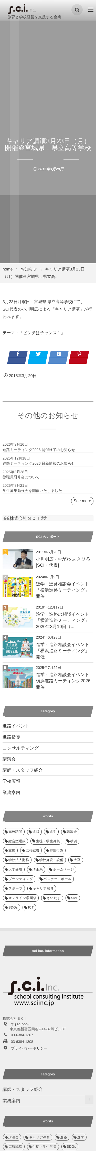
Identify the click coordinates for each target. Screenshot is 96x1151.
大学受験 (15, 869)
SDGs (13, 907)
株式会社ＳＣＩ (24, 518)
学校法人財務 (18, 860)
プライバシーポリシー (29, 1048)
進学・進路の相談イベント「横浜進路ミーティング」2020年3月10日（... (62, 620)
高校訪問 (15, 832)
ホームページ (63, 869)
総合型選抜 (17, 841)
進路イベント (16, 725)
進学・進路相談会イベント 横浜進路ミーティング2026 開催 (63, 680)
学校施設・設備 (51, 860)
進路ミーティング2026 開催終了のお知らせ (39, 452)
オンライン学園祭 (22, 898)
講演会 (9, 759)
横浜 (73, 841)
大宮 (77, 860)
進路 (36, 832)
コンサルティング (21, 748)
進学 (52, 832)
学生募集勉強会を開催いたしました (32, 493)
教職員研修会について (21, 479)
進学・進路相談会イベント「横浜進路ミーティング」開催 (62, 590)
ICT (31, 907)
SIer (74, 898)
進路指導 (11, 737)
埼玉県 (38, 869)
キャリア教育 (43, 888)
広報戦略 (32, 850)
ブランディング (20, 879)
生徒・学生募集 (48, 841)
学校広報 (11, 781)
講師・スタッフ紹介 (23, 770)
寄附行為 (56, 850)
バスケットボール (57, 879)
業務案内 (11, 792)
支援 (11, 850)
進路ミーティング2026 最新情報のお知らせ (39, 466)
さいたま (54, 898)
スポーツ (15, 888)
